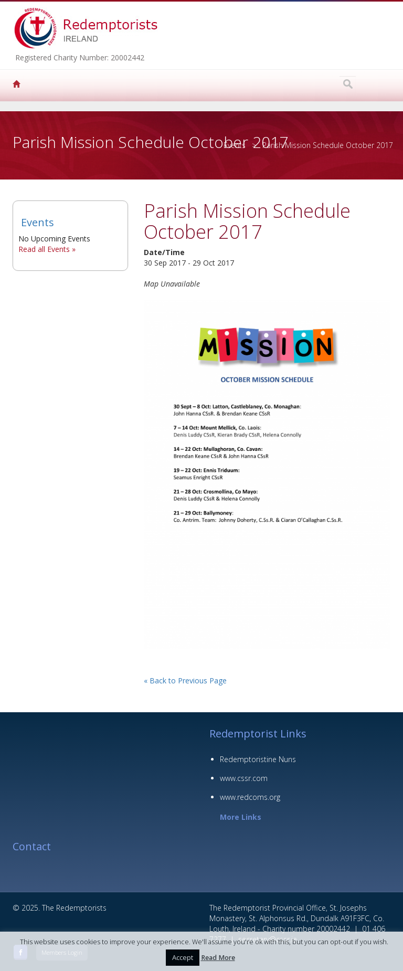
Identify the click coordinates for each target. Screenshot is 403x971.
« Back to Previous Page (185, 680)
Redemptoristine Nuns (258, 759)
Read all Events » (47, 249)
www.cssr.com (244, 778)
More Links (240, 817)
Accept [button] (182, 957)
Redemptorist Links (257, 733)
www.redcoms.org (250, 797)
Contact (32, 846)
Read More (218, 957)
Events (235, 145)
